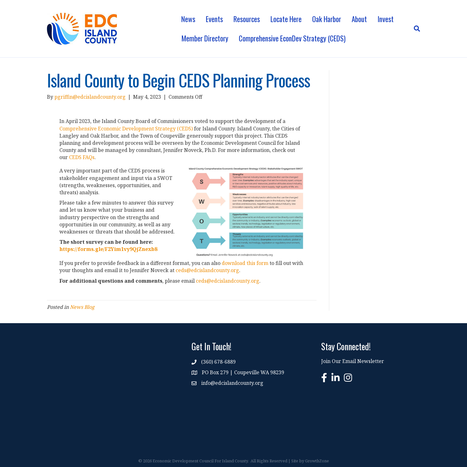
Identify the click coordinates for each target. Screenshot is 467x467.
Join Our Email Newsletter (352, 361)
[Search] (414, 28)
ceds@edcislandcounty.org (207, 270)
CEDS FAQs (82, 157)
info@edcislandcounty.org (232, 383)
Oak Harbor (326, 19)
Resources (247, 19)
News (188, 19)
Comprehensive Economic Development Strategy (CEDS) (126, 128)
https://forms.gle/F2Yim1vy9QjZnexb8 (108, 249)
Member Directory (204, 38)
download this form (245, 263)
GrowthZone (317, 461)
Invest (385, 19)
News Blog (82, 307)
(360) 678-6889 (218, 361)
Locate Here (286, 19)
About (359, 19)
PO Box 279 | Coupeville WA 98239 (243, 372)
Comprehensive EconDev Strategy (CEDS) (292, 38)
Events (214, 19)
